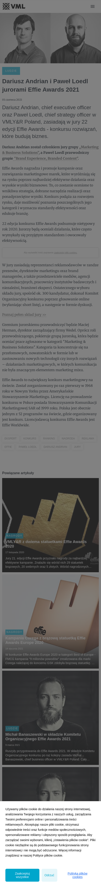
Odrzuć (49, 875)
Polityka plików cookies (77, 875)
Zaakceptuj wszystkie (22, 875)
